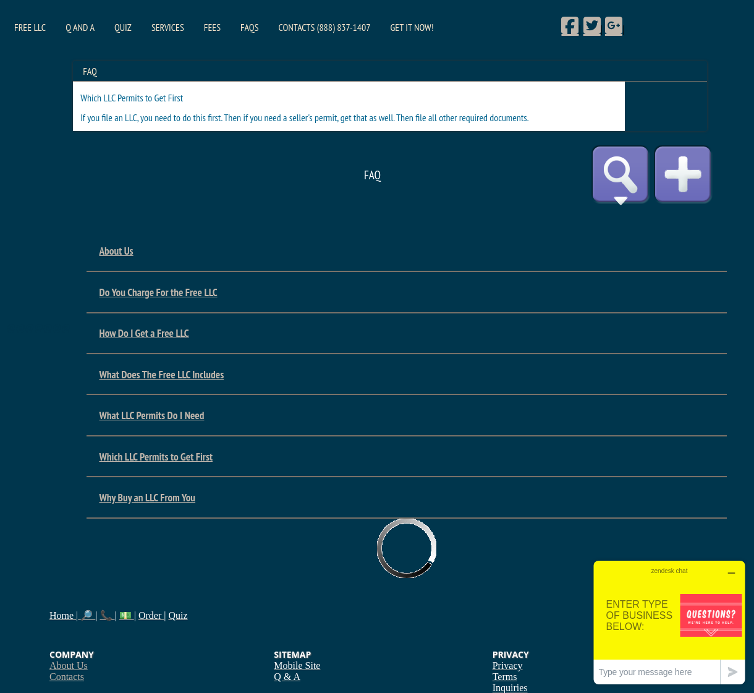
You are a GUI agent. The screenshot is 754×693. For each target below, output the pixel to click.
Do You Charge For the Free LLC (158, 292)
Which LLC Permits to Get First (155, 456)
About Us (116, 251)
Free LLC (30, 27)
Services (167, 27)
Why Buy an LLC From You (147, 497)
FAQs (249, 27)
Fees (212, 27)
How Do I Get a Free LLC (143, 333)
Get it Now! (411, 27)
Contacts (66, 676)
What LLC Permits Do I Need (151, 415)
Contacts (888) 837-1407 (325, 27)
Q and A (80, 27)
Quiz (123, 27)
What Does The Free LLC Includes (161, 374)
